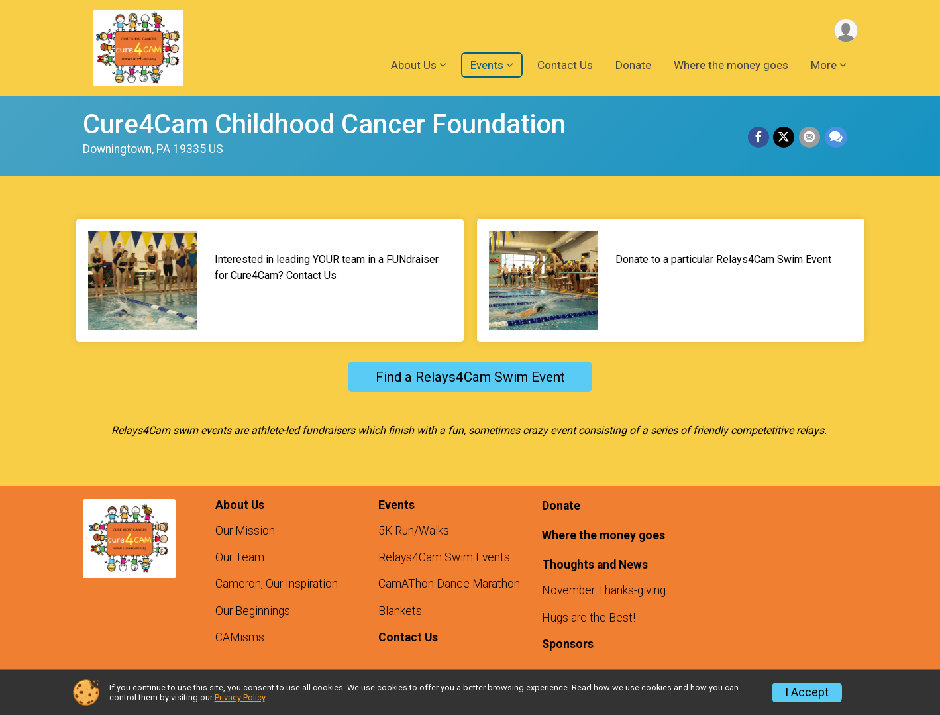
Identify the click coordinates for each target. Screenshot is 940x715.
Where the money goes (731, 65)
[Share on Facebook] (759, 137)
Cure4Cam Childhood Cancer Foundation (324, 124)
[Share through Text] (836, 137)
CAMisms (239, 637)
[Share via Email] (810, 137)
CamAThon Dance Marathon (449, 583)
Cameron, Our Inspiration (276, 583)
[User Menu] (845, 31)
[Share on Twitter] (785, 137)
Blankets (400, 611)
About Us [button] (414, 65)
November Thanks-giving (604, 590)
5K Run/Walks (413, 530)
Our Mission (245, 530)
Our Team (239, 557)
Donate (633, 65)
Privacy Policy (240, 697)
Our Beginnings (252, 611)
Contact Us (565, 65)
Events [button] (486, 65)
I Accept (807, 692)
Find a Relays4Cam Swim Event (470, 377)
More (824, 65)
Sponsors (568, 644)
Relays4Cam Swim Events (444, 557)
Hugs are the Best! (588, 617)
